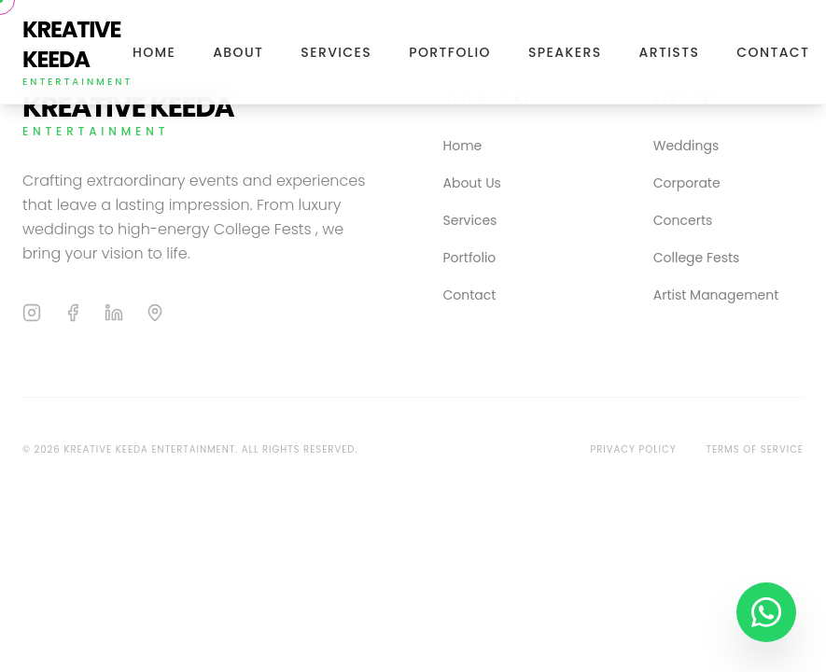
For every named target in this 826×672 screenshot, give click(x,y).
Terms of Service (756, 449)
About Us (472, 183)
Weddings (686, 145)
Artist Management (716, 295)
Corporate (687, 183)
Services (336, 52)
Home (154, 52)
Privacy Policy (633, 449)
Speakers (565, 52)
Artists (669, 52)
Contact (772, 52)
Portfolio (450, 52)
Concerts (683, 220)
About (238, 52)
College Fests (696, 257)
